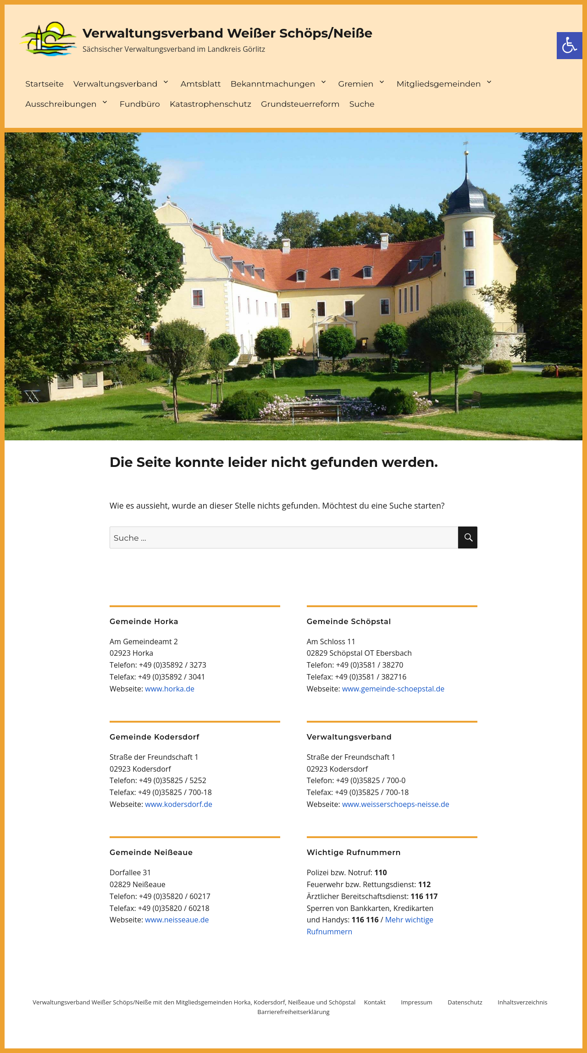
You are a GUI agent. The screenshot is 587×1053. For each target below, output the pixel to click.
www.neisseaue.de (177, 920)
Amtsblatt (201, 83)
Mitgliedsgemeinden (439, 83)
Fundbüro (140, 104)
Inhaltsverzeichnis (522, 1002)
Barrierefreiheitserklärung (293, 1012)
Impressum (416, 1002)
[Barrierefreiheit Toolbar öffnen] (569, 45)
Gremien (356, 83)
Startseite (44, 83)
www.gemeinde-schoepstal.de (393, 689)
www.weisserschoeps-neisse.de (395, 804)
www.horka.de (169, 689)
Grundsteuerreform (300, 104)
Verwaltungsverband (115, 83)
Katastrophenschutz (210, 104)
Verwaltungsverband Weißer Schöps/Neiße (227, 33)
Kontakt (375, 1002)
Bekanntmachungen (273, 83)
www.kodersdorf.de (178, 804)
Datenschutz (465, 1002)
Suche (362, 104)
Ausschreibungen (61, 104)
